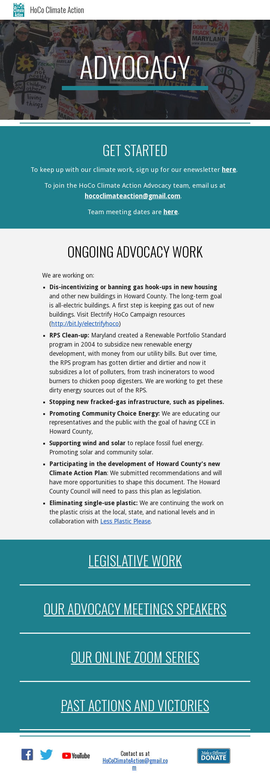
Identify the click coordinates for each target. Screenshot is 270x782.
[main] (135, 69)
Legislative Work (135, 560)
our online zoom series (135, 657)
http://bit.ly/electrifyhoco (85, 323)
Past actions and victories (135, 705)
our (56, 608)
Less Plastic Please (125, 521)
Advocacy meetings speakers (147, 608)
